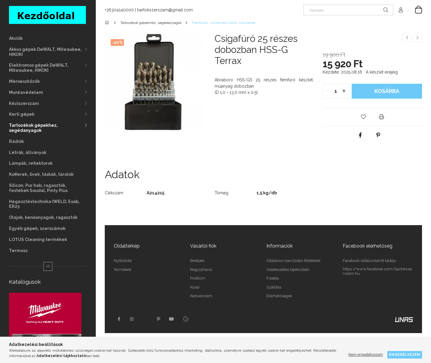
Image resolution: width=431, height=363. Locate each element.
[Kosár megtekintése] (415, 9)
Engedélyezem (404, 354)
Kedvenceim (201, 296)
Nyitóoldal (123, 260)
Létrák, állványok (27, 152)
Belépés (197, 260)
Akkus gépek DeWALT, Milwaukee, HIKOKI (45, 52)
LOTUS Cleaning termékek (38, 239)
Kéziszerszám (24, 103)
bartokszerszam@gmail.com (165, 9)
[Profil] (400, 9)
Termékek (122, 269)
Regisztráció (201, 269)
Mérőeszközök (24, 81)
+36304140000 (119, 9)
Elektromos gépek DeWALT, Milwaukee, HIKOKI (39, 68)
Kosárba (386, 91)
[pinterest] (378, 135)
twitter (145, 319)
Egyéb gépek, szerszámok (37, 228)
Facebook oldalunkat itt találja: (370, 260)
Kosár (195, 287)
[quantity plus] (343, 91)
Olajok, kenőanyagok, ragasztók (43, 217)
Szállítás (273, 287)
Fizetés (272, 278)
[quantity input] (335, 91)
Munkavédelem (26, 92)
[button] (363, 116)
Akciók (16, 38)
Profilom (197, 278)
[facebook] (360, 135)
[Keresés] (348, 9)
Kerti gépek (21, 114)
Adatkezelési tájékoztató (287, 269)
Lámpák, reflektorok (31, 163)
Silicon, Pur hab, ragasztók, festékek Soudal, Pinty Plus (38, 188)
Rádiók (16, 141)
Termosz (18, 250)
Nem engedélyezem (365, 354)
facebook (119, 319)
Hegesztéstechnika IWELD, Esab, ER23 (44, 204)
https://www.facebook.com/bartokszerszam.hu (377, 271)
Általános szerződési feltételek (293, 260)
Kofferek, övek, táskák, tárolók (41, 174)
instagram (132, 319)
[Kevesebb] (47, 266)
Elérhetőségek (279, 296)
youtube (171, 319)
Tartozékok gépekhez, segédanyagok (33, 128)
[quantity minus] (327, 91)
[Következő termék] (417, 37)
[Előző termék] (407, 37)
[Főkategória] (108, 23)
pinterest (158, 319)
